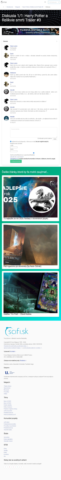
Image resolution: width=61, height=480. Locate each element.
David (11, 53)
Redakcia (23, 360)
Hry (5, 456)
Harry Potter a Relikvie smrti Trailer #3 (32, 7)
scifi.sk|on (6, 422)
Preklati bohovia (8, 428)
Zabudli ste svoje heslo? (17, 157)
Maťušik (12, 116)
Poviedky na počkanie (10, 426)
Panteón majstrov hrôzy (10, 409)
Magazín (17, 7)
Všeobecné (10, 7)
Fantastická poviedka (10, 424)
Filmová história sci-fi (10, 414)
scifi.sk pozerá (8, 411)
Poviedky (6, 392)
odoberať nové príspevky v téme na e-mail (23, 141)
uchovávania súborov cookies (33, 348)
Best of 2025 (7, 401)
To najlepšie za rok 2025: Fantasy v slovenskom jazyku (25, 218)
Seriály (6, 450)
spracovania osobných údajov (13, 348)
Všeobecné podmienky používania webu (16, 346)
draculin (12, 90)
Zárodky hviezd (8, 441)
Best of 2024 (7, 403)
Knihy (5, 452)
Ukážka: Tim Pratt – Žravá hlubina (17, 314)
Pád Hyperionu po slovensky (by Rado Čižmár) (22, 266)
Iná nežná (6, 437)
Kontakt (13, 351)
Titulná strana (7, 386)
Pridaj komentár (16, 161)
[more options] (57, 41)
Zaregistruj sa (14, 158)
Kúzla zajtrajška (8, 439)
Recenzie (6, 390)
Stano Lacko (13, 46)
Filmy (5, 448)
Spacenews (7, 388)
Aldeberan (13, 73)
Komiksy (6, 454)
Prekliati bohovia (8, 412)
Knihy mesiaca (8, 407)
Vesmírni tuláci (8, 430)
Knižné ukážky (8, 405)
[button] (45, 2)
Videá (5, 393)
